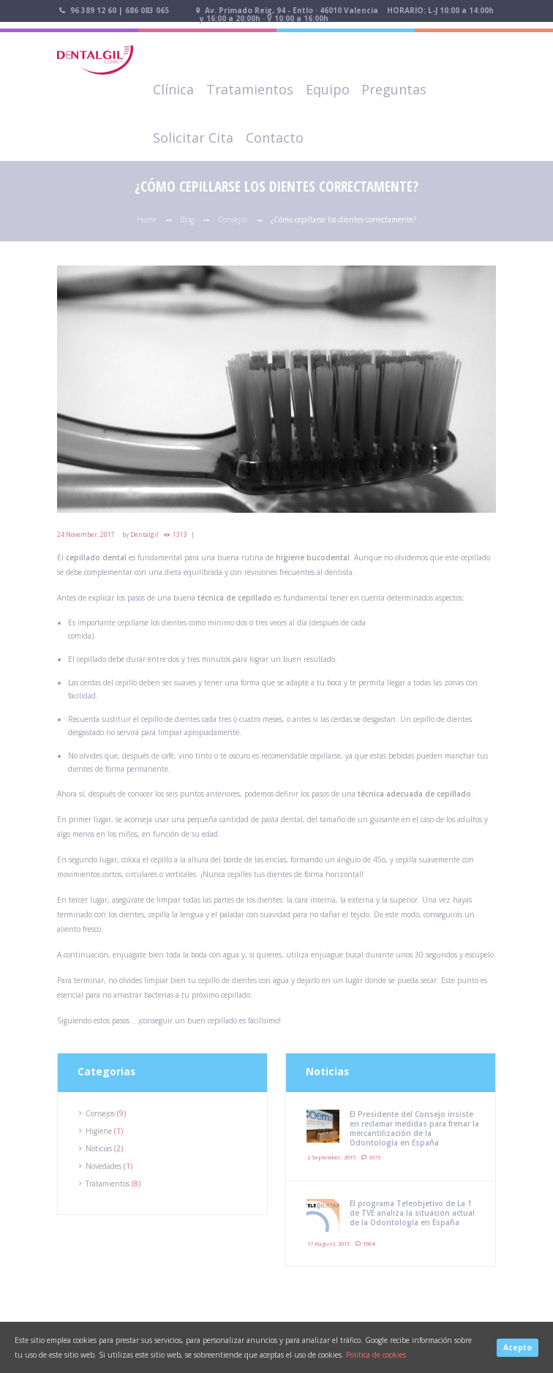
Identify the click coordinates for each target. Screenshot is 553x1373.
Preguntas (393, 89)
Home (147, 219)
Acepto (517, 1347)
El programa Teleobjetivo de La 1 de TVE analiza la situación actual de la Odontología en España (412, 1212)
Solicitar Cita (193, 137)
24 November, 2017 (86, 534)
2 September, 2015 (331, 1157)
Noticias (99, 1148)
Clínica (173, 89)
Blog (187, 219)
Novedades (103, 1166)
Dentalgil (144, 534)
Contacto (275, 137)
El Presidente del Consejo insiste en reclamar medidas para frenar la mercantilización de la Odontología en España (414, 1128)
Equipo (328, 89)
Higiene (99, 1131)
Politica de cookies (376, 1355)
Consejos (232, 219)
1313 (180, 534)
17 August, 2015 (328, 1243)
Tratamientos (249, 89)
